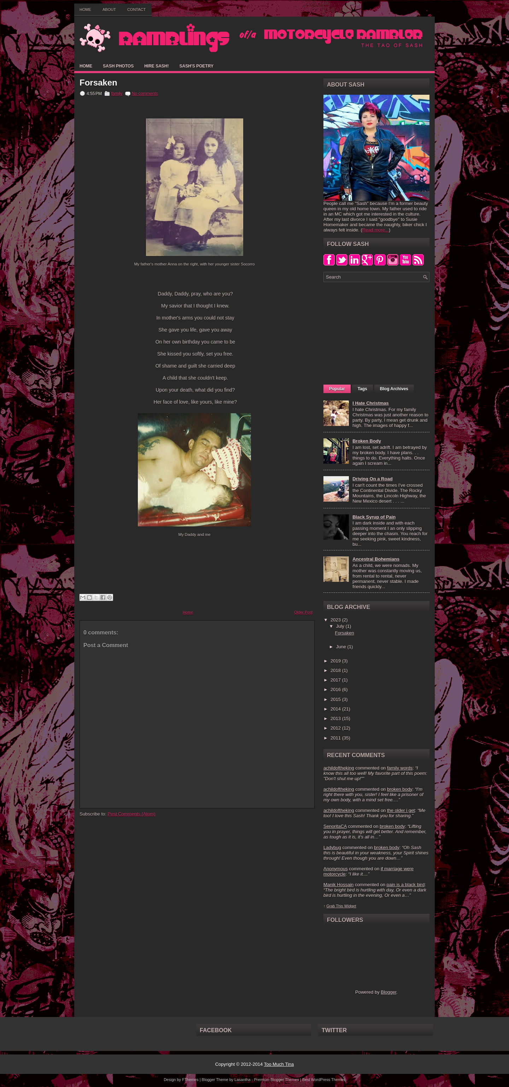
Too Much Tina (279, 1064)
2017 (336, 680)
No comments (145, 93)
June (341, 646)
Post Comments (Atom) (132, 814)
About (109, 9)
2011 (336, 738)
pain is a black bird (405, 884)
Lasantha (242, 1079)
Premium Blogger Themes (276, 1079)
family (116, 93)
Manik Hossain (338, 884)
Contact (136, 9)
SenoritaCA (335, 826)
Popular (337, 388)
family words (400, 768)
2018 (336, 670)
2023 (336, 620)
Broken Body (366, 441)
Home (85, 9)
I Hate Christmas (370, 403)
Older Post (303, 612)
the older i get (401, 810)
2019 (336, 661)
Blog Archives (394, 388)
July (341, 626)
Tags (362, 388)
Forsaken (98, 82)
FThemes (190, 1079)
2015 (336, 699)
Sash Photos (118, 66)
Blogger (388, 992)
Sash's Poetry (196, 66)
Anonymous (335, 868)
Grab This (335, 906)
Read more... (375, 230)
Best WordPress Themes (323, 1079)
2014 (336, 709)
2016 (336, 689)
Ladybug (332, 847)
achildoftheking (338, 768)
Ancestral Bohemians (375, 559)
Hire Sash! (156, 66)
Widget (350, 906)
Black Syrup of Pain (374, 517)
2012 (336, 728)
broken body (400, 789)
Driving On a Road (372, 478)
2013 (336, 718)
